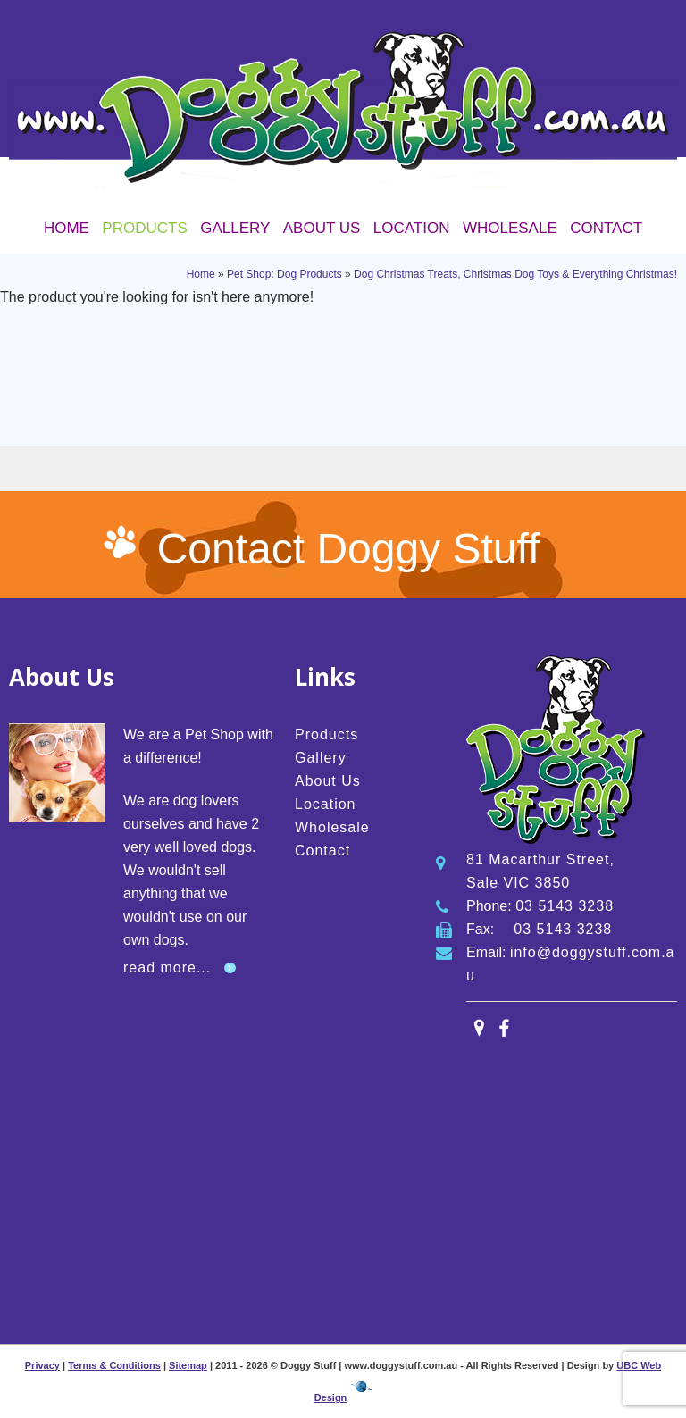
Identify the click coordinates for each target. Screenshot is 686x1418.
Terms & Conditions (114, 1365)
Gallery (235, 228)
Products (144, 228)
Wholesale (510, 228)
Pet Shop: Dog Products (284, 274)
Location (411, 228)
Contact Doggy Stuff (348, 548)
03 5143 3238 (564, 905)
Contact (606, 228)
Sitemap (188, 1365)
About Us (322, 228)
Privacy (42, 1365)
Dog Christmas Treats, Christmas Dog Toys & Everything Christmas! (515, 274)
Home (66, 228)
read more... (167, 967)
